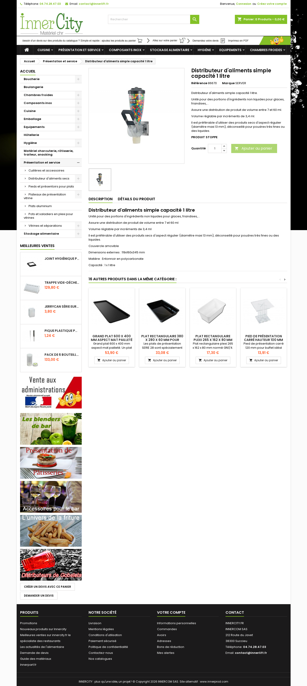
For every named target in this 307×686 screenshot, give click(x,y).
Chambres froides (266, 50)
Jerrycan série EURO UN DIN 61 (62, 306)
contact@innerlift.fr (94, 4)
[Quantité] (215, 148)
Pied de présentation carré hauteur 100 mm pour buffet (263, 340)
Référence (199, 83)
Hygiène (204, 50)
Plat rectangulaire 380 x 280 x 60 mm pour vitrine (162, 340)
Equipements (230, 50)
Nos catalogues (100, 659)
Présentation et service (79, 50)
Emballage (32, 119)
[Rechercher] (153, 19)
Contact (235, 612)
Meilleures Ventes (37, 245)
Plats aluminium (40, 206)
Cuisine (43, 50)
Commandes (167, 629)
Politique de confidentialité (108, 647)
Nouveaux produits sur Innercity (43, 629)
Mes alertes (165, 653)
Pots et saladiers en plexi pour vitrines (48, 216)
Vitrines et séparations (45, 225)
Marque (228, 83)
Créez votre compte (272, 4)
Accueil (28, 71)
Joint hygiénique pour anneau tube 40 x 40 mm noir (62, 258)
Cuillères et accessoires (46, 170)
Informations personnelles (176, 623)
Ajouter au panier (253, 148)
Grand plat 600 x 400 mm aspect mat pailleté (111, 338)
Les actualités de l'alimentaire (42, 647)
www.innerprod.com (214, 681)
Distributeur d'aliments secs (49, 178)
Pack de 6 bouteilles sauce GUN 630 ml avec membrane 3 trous (62, 354)
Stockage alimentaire (169, 50)
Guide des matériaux (35, 659)
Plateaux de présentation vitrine (45, 196)
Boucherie (31, 79)
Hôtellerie (31, 135)
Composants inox (125, 50)
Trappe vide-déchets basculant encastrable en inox (62, 282)
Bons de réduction (170, 647)
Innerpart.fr (28, 665)
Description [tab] (101, 199)
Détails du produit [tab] (136, 199)
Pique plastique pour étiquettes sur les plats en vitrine (62, 331)
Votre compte (171, 612)
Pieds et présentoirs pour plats (51, 186)
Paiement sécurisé (102, 641)
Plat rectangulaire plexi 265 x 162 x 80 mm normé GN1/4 (213, 340)
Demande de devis (34, 653)
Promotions (28, 623)
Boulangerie (33, 87)
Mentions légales (101, 629)
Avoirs (161, 635)
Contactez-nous (101, 653)
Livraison (95, 623)
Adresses (164, 641)
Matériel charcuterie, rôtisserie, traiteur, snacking (48, 153)
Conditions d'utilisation (105, 635)
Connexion (243, 4)
